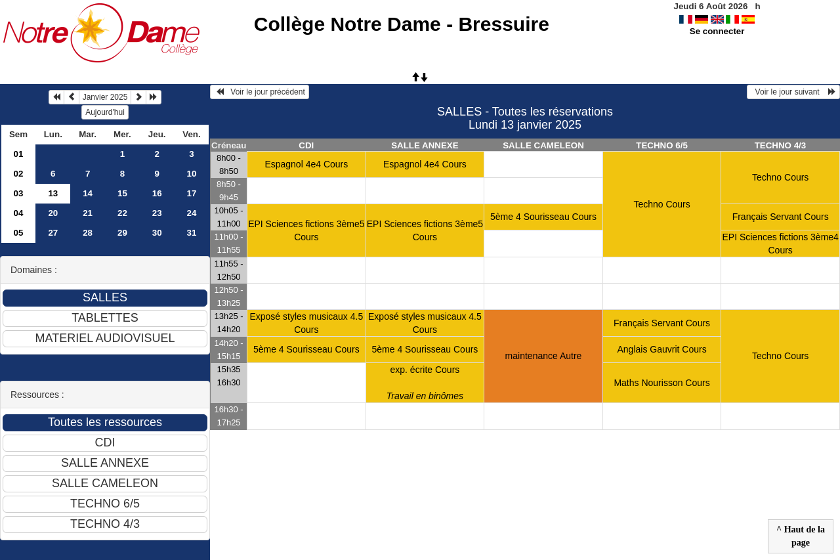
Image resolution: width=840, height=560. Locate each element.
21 (88, 213)
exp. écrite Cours (425, 382)
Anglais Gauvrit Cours (661, 349)
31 (192, 233)
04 (19, 213)
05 (19, 233)
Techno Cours (661, 204)
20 (53, 213)
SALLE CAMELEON (543, 145)
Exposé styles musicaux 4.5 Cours (306, 323)
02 (19, 174)
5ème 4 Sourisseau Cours (543, 216)
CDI (306, 145)
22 (122, 213)
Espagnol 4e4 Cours (306, 164)
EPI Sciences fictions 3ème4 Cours (780, 243)
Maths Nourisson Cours (661, 382)
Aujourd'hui (105, 112)
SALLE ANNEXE (424, 145)
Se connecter (717, 31)
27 (53, 233)
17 (192, 193)
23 (157, 213)
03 (19, 193)
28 (88, 233)
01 (19, 154)
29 (122, 233)
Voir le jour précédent (259, 92)
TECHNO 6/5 (662, 145)
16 (157, 193)
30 (157, 233)
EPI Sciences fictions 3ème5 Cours (306, 230)
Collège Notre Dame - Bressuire (401, 24)
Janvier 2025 (105, 97)
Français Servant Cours (780, 216)
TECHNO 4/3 (781, 145)
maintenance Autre (543, 356)
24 (192, 213)
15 (122, 193)
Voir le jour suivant (793, 92)
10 (192, 174)
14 (88, 193)
